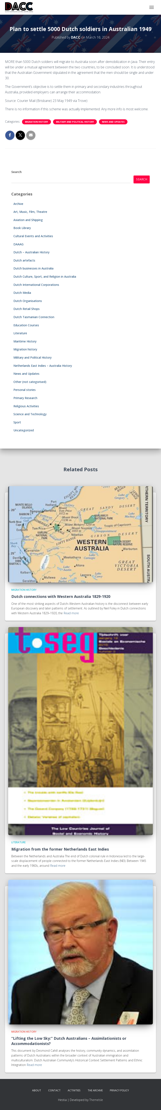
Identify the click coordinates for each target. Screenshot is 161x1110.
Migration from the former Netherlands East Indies (60, 849)
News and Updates (113, 121)
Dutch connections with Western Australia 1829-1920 (60, 596)
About (36, 1090)
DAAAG (18, 244)
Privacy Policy (119, 1090)
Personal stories (24, 390)
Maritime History (24, 341)
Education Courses (26, 325)
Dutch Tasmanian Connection (33, 317)
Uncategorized (23, 430)
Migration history (36, 121)
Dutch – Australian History (31, 252)
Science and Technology (30, 414)
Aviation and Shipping (28, 220)
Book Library (22, 228)
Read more (71, 613)
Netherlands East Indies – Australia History (42, 366)
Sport (17, 422)
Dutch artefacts (24, 260)
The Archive (95, 1090)
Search (16, 172)
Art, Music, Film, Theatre (30, 212)
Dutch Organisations (27, 301)
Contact (54, 1090)
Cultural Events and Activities (33, 236)
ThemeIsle (96, 1100)
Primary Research (25, 398)
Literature (20, 333)
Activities (74, 1090)
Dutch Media (22, 293)
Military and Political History (75, 121)
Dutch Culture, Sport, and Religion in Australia (44, 276)
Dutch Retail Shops (26, 309)
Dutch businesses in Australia (33, 268)
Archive (18, 204)
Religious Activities (26, 406)
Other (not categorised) (29, 382)
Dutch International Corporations (36, 285)
